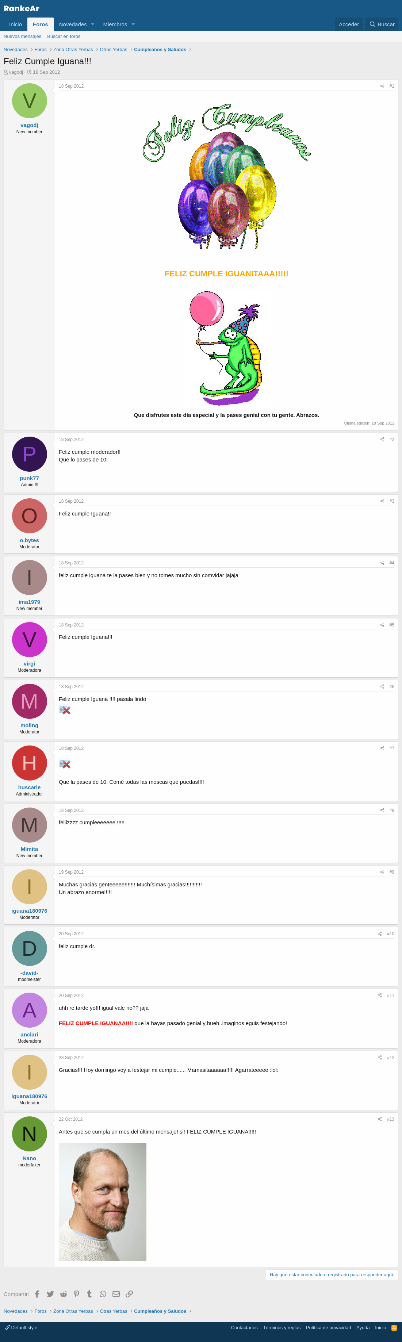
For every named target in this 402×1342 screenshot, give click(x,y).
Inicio (15, 24)
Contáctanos (244, 1327)
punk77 (29, 478)
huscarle (29, 787)
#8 (392, 810)
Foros (40, 24)
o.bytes (29, 540)
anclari (29, 1034)
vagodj (16, 72)
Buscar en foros (63, 36)
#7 (392, 748)
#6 (392, 686)
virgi (29, 663)
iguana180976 (29, 911)
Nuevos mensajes (22, 36)
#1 (392, 86)
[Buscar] (381, 24)
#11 (390, 995)
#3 (392, 501)
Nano (30, 1158)
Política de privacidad (328, 1327)
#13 (390, 1119)
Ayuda (363, 1327)
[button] (92, 24)
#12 (390, 1057)
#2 (392, 439)
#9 (392, 872)
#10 (390, 933)
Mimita (29, 849)
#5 (392, 625)
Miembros (115, 24)
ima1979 (29, 602)
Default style (21, 1327)
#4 (392, 562)
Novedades (73, 24)
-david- (29, 973)
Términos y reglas (281, 1327)
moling (29, 725)
